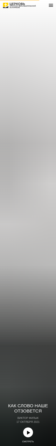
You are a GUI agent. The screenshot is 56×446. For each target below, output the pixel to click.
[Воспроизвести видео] (28, 432)
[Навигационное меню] (51, 5)
